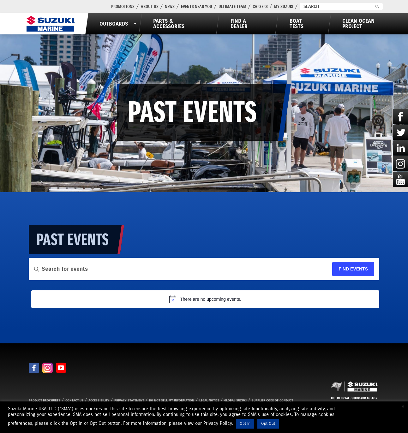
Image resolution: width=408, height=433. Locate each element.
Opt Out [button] (268, 423)
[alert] (205, 299)
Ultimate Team (232, 6)
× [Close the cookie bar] (403, 406)
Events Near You (196, 6)
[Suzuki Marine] (51, 24)
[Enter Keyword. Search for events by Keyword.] (180, 269)
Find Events (353, 268)
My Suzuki (283, 6)
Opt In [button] (245, 423)
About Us (150, 6)
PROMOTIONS (123, 6)
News (170, 6)
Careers (260, 6)
